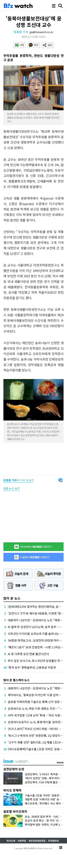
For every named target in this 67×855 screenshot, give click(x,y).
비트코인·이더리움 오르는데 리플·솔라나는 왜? (36, 633)
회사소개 (11, 840)
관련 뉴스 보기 (11, 488)
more (60, 762)
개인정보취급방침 (37, 840)
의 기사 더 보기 (18, 480)
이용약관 (22, 840)
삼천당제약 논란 (13, 769)
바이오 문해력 (12, 790)
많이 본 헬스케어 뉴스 (16, 680)
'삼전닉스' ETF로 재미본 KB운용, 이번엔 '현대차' (37, 613)
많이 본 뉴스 (11, 598)
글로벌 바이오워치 (15, 811)
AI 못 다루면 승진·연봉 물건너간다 (28, 654)
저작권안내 (53, 840)
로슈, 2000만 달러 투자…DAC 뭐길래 (46, 816)
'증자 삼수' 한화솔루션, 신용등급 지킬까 (32, 667)
